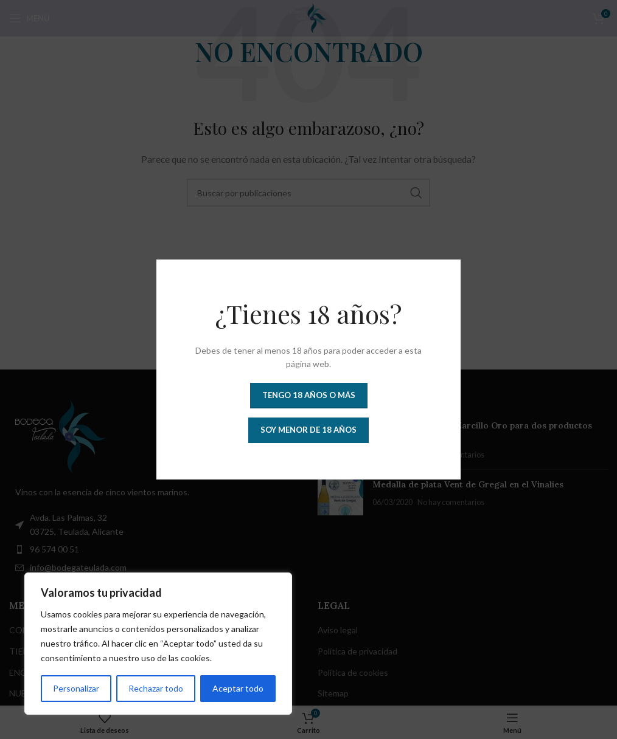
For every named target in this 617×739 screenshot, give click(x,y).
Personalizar (76, 688)
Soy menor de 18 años (308, 430)
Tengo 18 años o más (308, 395)
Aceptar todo (237, 688)
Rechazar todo (155, 688)
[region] (158, 643)
